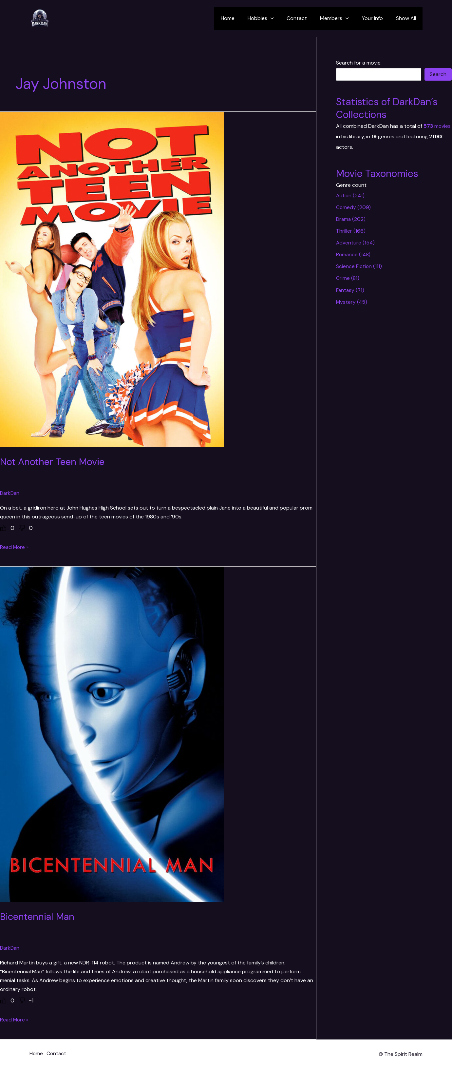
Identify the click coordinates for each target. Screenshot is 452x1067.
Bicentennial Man (39, 916)
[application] (282, 18)
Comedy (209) (353, 207)
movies (437, 126)
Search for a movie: (359, 62)
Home (242, 18)
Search (438, 74)
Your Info (376, 18)
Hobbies (272, 18)
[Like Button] (3, 527)
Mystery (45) (352, 301)
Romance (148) (353, 254)
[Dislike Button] (21, 527)
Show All (407, 18)
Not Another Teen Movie (53, 461)
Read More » (14, 546)
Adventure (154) (355, 242)
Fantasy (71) (350, 289)
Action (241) (351, 195)
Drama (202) (351, 219)
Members (341, 18)
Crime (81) (347, 278)
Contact (306, 18)
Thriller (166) (351, 230)
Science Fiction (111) (359, 266)
